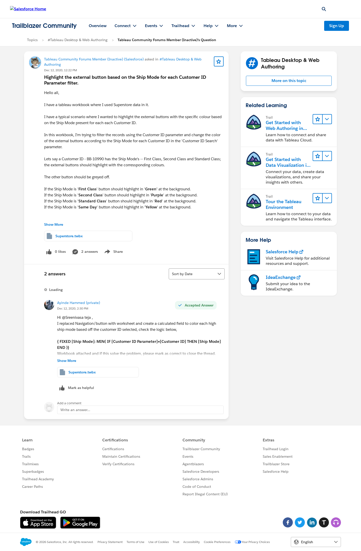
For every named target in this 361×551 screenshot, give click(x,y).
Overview (98, 25)
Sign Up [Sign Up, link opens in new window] (336, 25)
